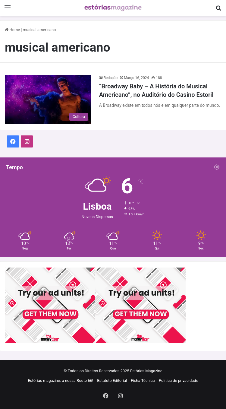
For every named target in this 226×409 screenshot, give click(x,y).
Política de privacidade (178, 380)
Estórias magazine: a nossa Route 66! (60, 380)
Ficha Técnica (143, 380)
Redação (111, 78)
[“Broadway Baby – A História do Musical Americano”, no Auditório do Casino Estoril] (48, 99)
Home (12, 29)
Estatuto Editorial (112, 380)
